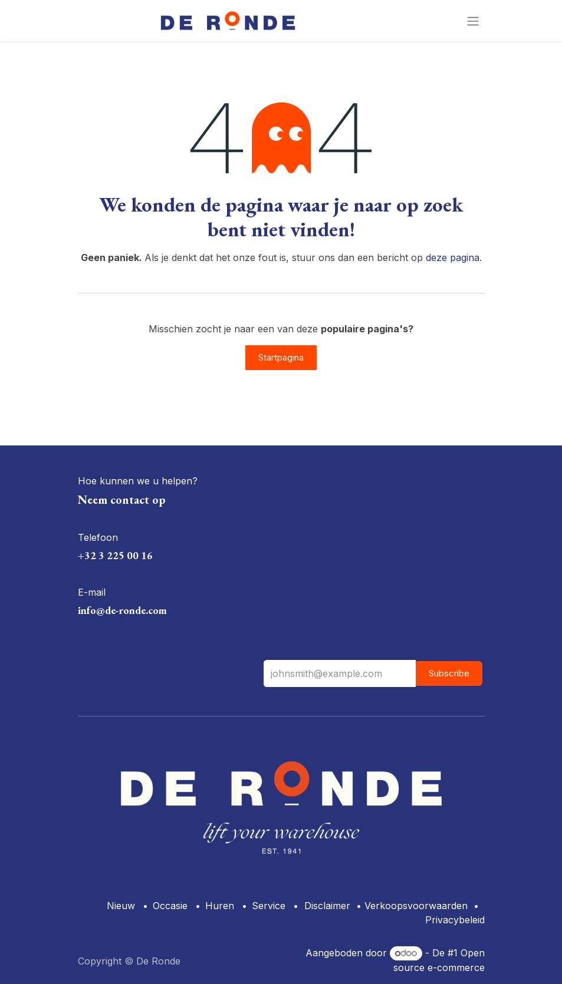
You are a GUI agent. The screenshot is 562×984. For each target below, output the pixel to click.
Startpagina (281, 357)
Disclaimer (327, 906)
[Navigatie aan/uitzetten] (473, 20)
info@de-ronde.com (122, 610)
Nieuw (121, 906)
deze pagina (452, 257)
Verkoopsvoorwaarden (416, 906)
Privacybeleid (455, 920)
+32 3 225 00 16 (115, 555)
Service (268, 906)
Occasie (170, 906)
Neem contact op (122, 499)
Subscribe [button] (449, 673)
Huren (219, 906)
